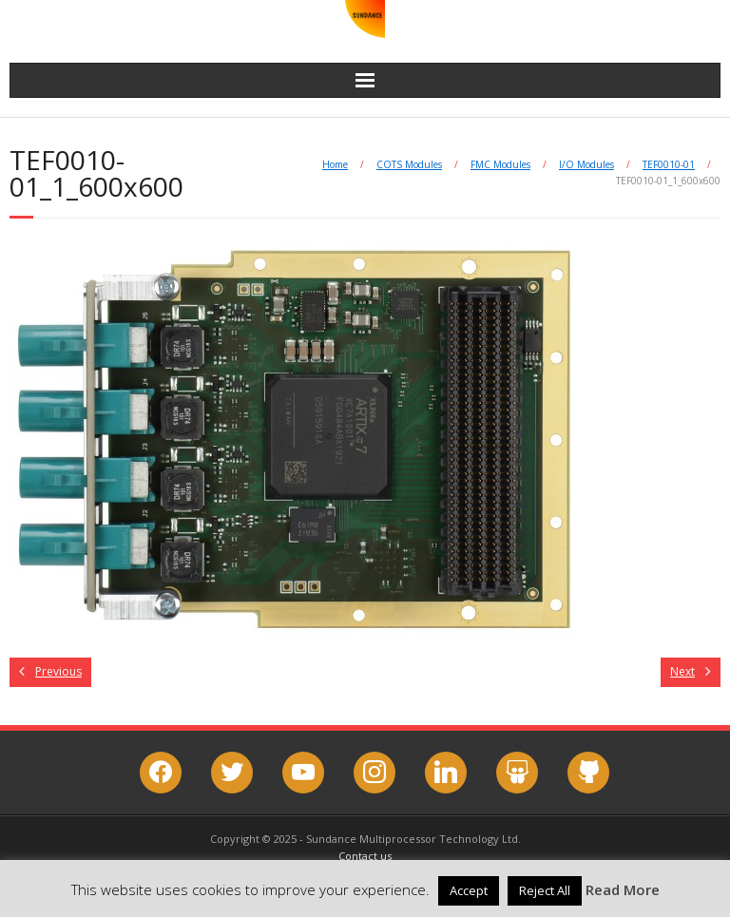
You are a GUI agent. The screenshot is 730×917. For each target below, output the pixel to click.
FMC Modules (500, 164)
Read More (623, 889)
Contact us (365, 856)
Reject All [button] (544, 890)
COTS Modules (409, 164)
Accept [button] (469, 890)
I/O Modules (586, 164)
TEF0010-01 (669, 164)
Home (335, 164)
